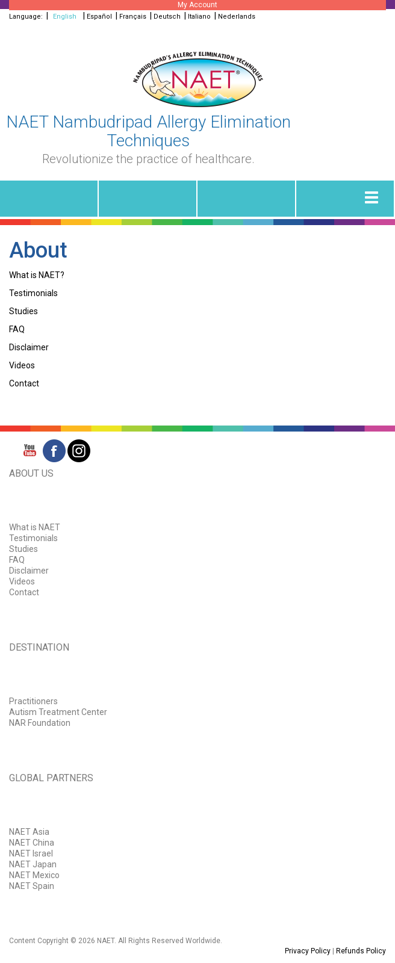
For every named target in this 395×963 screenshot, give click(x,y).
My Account (197, 5)
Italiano (199, 16)
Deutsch (167, 16)
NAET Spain (31, 886)
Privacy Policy (308, 951)
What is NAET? (36, 275)
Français (132, 16)
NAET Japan (33, 864)
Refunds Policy (361, 951)
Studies (23, 311)
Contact (24, 383)
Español (99, 16)
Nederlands (236, 16)
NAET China (31, 842)
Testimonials (33, 293)
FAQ (17, 329)
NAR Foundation (39, 723)
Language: (27, 16)
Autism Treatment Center (58, 712)
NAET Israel (31, 853)
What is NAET (34, 527)
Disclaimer (29, 347)
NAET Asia (29, 832)
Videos (22, 365)
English (64, 16)
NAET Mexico (34, 875)
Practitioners (33, 701)
